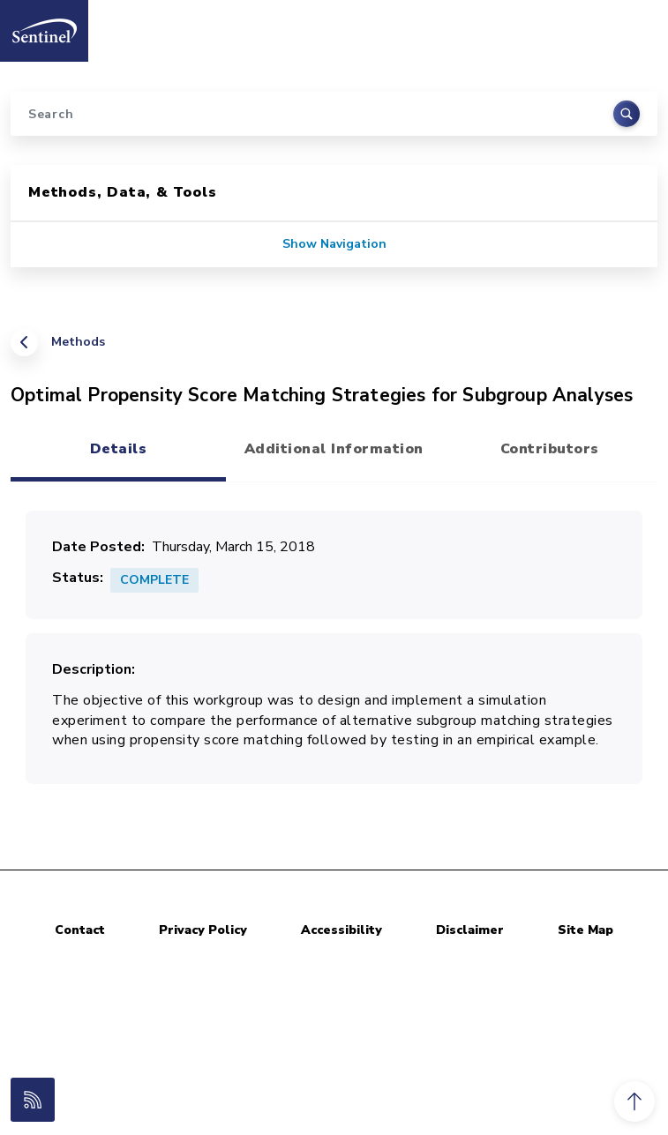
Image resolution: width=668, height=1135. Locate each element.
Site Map (585, 930)
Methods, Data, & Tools (122, 192)
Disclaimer (470, 930)
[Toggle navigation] (635, 25)
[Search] (334, 114)
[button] (634, 1101)
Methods (78, 341)
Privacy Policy (203, 930)
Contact (80, 930)
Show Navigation (334, 243)
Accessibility (341, 930)
